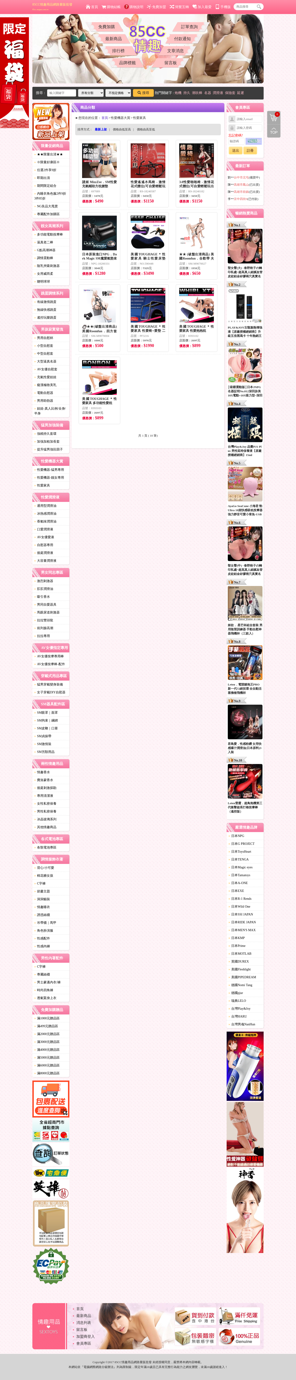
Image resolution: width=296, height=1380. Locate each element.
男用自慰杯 (43, 338)
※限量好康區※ (47, 162)
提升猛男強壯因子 (48, 449)
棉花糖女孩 (43, 875)
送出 (235, 150)
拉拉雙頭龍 (43, 620)
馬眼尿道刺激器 (47, 612)
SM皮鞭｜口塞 (46, 728)
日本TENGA (238, 859)
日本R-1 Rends (240, 898)
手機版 (223, 7)
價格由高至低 (146, 129)
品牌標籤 (127, 62)
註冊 (250, 150)
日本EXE (236, 891)
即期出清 (42, 178)
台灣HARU (237, 1016)
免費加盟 (156, 7)
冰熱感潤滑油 (45, 513)
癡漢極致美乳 (45, 385)
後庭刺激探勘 (45, 788)
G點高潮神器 (45, 250)
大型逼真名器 (45, 361)
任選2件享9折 (45, 170)
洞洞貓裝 (42, 899)
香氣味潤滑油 (45, 521)
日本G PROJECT (241, 844)
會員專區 (83, 1343)
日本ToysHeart (239, 851)
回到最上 (273, 130)
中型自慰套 (43, 353)
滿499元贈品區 (46, 1026)
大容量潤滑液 (45, 560)
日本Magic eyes (240, 867)
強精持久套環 (45, 433)
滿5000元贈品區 (47, 1057)
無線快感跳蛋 (45, 309)
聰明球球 (42, 281)
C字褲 (40, 883)
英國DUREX (238, 961)
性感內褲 (42, 946)
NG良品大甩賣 (46, 206)
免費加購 (106, 26)
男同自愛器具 (45, 604)
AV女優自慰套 (45, 369)
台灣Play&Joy (239, 1008)
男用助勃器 (43, 400)
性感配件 (42, 938)
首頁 (92, 7)
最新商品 (113, 38)
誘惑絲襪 (42, 915)
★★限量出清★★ (48, 154)
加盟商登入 (85, 1336)
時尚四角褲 (43, 990)
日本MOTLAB (239, 953)
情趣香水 (42, 772)
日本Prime (236, 946)
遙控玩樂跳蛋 (45, 317)
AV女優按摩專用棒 (49, 656)
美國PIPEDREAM (242, 977)
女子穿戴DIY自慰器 (49, 692)
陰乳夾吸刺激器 (47, 266)
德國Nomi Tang (240, 985)
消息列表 (83, 1323)
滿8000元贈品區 (47, 1073)
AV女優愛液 (44, 537)
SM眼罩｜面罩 (46, 712)
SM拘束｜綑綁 (46, 720)
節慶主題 (42, 891)
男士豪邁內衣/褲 (47, 982)
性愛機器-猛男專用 (49, 469)
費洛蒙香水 (43, 780)
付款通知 (182, 38)
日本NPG (236, 836)
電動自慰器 (43, 393)
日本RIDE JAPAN (242, 922)
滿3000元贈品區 (47, 1042)
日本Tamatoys (239, 875)
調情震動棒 (43, 258)
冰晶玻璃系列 (45, 819)
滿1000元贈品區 (47, 1018)
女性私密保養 (45, 803)
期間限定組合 (45, 185)
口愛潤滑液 (43, 529)
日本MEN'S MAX (242, 930)
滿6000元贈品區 (47, 1065)
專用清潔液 (43, 795)
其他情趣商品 (45, 827)
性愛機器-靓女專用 (49, 477)
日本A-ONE (238, 883)
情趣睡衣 (42, 907)
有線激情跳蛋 (45, 302)
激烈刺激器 (43, 581)
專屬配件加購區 (47, 214)
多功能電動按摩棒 (48, 234)
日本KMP (236, 938)
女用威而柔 (43, 273)
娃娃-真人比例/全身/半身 (50, 411)
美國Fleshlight (239, 969)
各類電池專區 (45, 847)
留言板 (170, 62)
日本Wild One (239, 906)
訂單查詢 (189, 26)
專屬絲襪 (42, 974)
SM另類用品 (44, 752)
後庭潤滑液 (43, 553)
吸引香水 (42, 596)
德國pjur (235, 993)
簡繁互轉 (179, 7)
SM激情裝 (42, 744)
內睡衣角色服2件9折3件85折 (50, 196)
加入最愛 (202, 7)
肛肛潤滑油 (43, 589)
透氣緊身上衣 (45, 998)
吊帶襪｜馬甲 (45, 922)
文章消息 (175, 50)
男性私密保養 (45, 811)
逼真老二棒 (43, 242)
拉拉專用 (42, 636)
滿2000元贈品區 (47, 1034)
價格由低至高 (122, 129)
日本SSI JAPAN (240, 914)
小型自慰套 (43, 345)
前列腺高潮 (43, 628)
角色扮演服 (43, 930)
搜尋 (143, 93)
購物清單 (273, 114)
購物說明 (133, 7)
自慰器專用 (43, 545)
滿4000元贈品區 (47, 1049)
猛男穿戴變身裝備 (48, 684)
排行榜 (118, 50)
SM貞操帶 (42, 736)
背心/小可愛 (44, 868)
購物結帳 (111, 7)
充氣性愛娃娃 (45, 377)
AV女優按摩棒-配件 (49, 664)
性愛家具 (42, 485)
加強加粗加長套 (47, 441)
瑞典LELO (237, 1001)
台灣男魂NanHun (241, 1024)
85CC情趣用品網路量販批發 (52, 7)
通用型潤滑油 (45, 505)
